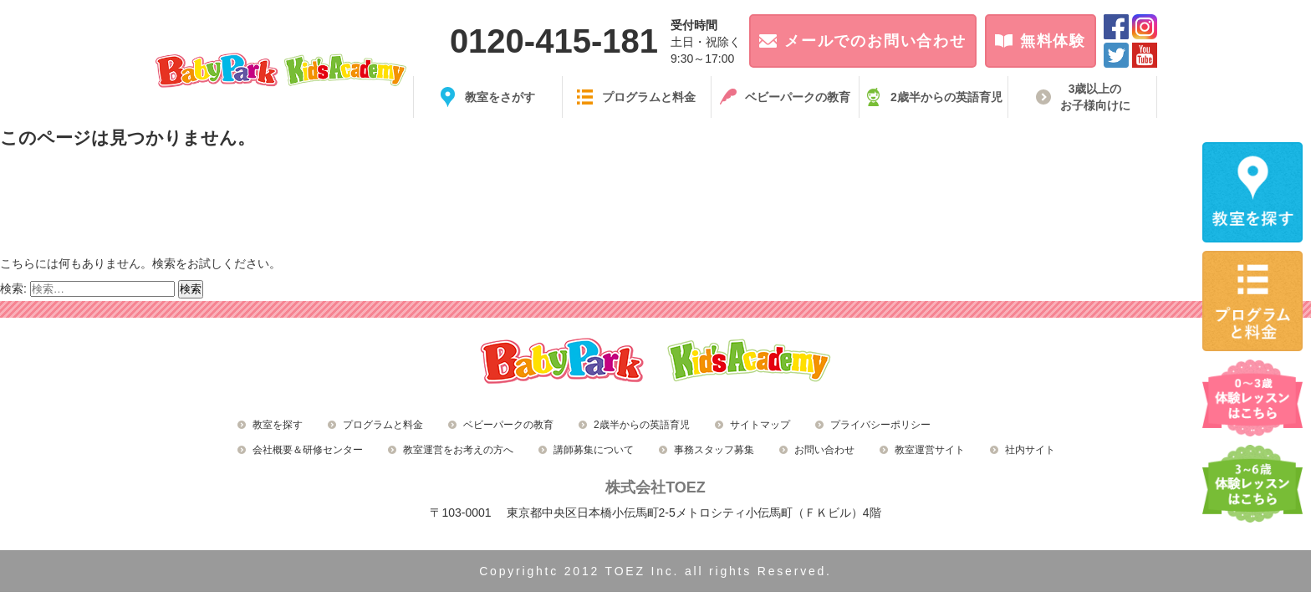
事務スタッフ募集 (714, 450)
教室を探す (278, 425)
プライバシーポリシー (880, 425)
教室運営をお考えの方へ (458, 450)
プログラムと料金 (383, 425)
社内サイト (1030, 450)
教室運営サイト (930, 450)
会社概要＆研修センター (308, 450)
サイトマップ (760, 425)
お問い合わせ (824, 450)
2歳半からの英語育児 (642, 425)
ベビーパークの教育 (508, 425)
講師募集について (593, 450)
